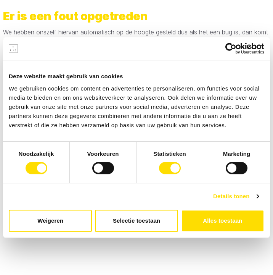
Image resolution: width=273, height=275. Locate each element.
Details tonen (231, 196)
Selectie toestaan (136, 220)
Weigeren (50, 220)
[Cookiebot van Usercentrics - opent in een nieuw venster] (231, 48)
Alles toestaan (222, 220)
